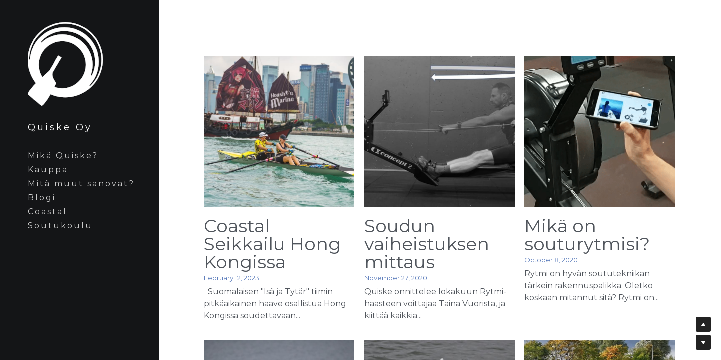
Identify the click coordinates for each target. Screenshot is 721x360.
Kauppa (48, 169)
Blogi (42, 197)
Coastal (47, 211)
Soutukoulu (60, 225)
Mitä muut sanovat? (81, 183)
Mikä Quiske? (63, 155)
